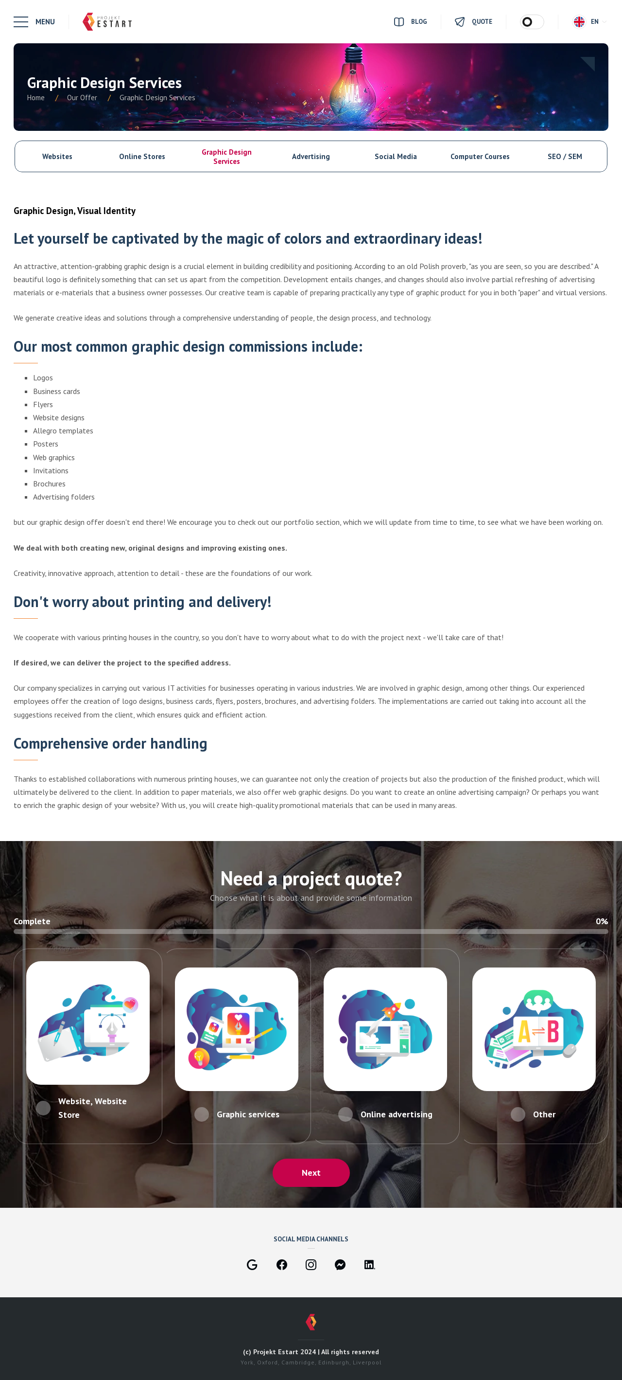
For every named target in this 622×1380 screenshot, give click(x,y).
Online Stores (142, 156)
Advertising (311, 156)
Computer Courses (480, 156)
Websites (57, 156)
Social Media (396, 156)
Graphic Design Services (227, 156)
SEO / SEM (565, 156)
